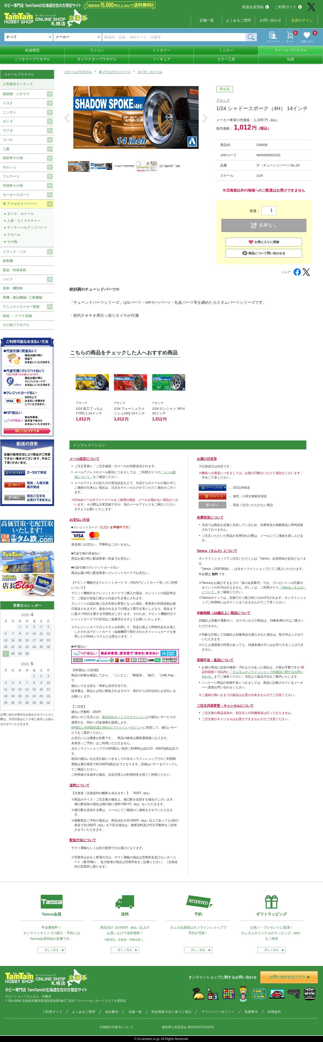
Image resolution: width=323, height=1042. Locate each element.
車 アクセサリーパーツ (114, 72)
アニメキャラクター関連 (21, 307)
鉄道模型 (32, 50)
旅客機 (8, 261)
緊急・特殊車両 (14, 270)
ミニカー (226, 50)
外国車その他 (13, 185)
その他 (12, 242)
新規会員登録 (255, 7)
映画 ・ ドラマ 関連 (17, 316)
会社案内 (111, 1012)
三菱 (6, 149)
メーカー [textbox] (62, 37)
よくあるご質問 (238, 20)
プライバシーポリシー (218, 1012)
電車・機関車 (13, 288)
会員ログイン (302, 20)
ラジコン (97, 50)
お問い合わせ (270, 20)
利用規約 (274, 1012)
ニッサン (9, 112)
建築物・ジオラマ (16, 94)
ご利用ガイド (288, 7)
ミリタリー (161, 50)
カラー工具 (226, 59)
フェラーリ (11, 176)
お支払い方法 (79, 520)
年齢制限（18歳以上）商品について (223, 613)
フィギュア (161, 59)
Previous (67, 118)
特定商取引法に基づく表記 (171, 1012)
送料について (79, 785)
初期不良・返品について (215, 660)
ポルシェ (9, 167)
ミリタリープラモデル (32, 59)
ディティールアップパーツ (27, 227)
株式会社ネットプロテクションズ (125, 717)
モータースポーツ (16, 195)
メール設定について (84, 459)
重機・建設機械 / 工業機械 (22, 297)
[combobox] (77, 37)
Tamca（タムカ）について (217, 551)
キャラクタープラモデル (97, 59)
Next (205, 118)
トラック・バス (14, 252)
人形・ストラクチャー (24, 221)
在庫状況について (210, 517)
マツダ (8, 130)
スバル (8, 140)
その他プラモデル (16, 325)
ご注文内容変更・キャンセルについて (225, 706)
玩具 (290, 59)
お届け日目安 (207, 459)
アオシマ (223, 100)
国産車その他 (13, 158)
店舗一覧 (206, 20)
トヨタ (8, 103)
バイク (8, 279)
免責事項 (251, 1012)
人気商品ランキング (18, 84)
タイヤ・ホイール (150, 72)
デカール (14, 235)
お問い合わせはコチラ (290, 977)
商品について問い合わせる (263, 253)
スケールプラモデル (291, 50)
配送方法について (82, 840)
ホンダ (8, 121)
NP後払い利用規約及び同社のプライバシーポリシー (107, 727)
